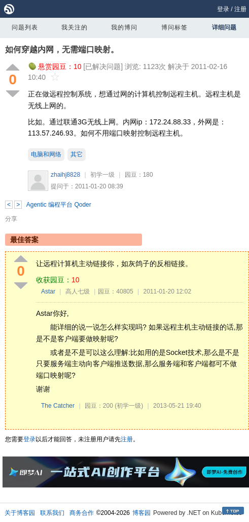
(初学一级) (129, 405)
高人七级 (77, 291)
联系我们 (52, 512)
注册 (240, 9)
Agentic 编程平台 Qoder (58, 204)
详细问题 (224, 27)
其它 (76, 154)
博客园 (141, 512)
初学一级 (102, 174)
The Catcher (58, 405)
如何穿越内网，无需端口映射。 (62, 49)
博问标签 (174, 27)
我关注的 (74, 27)
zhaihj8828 (65, 174)
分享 (11, 218)
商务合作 (81, 512)
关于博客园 (20, 512)
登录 (223, 9)
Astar (48, 291)
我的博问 (124, 27)
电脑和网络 (46, 154)
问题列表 (25, 27)
